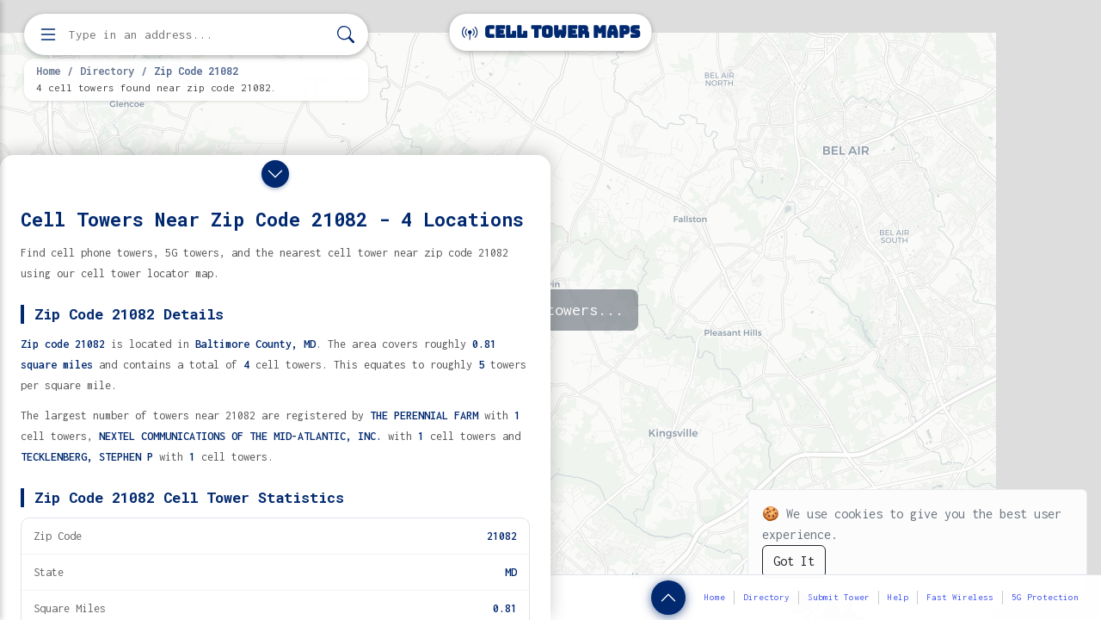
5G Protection (1045, 597)
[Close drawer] (275, 174)
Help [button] (898, 597)
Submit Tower (839, 597)
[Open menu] (48, 34)
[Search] (346, 35)
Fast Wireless (959, 597)
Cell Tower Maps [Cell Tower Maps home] (551, 32)
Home (48, 71)
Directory (107, 71)
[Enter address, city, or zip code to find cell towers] (198, 35)
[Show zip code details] (668, 597)
